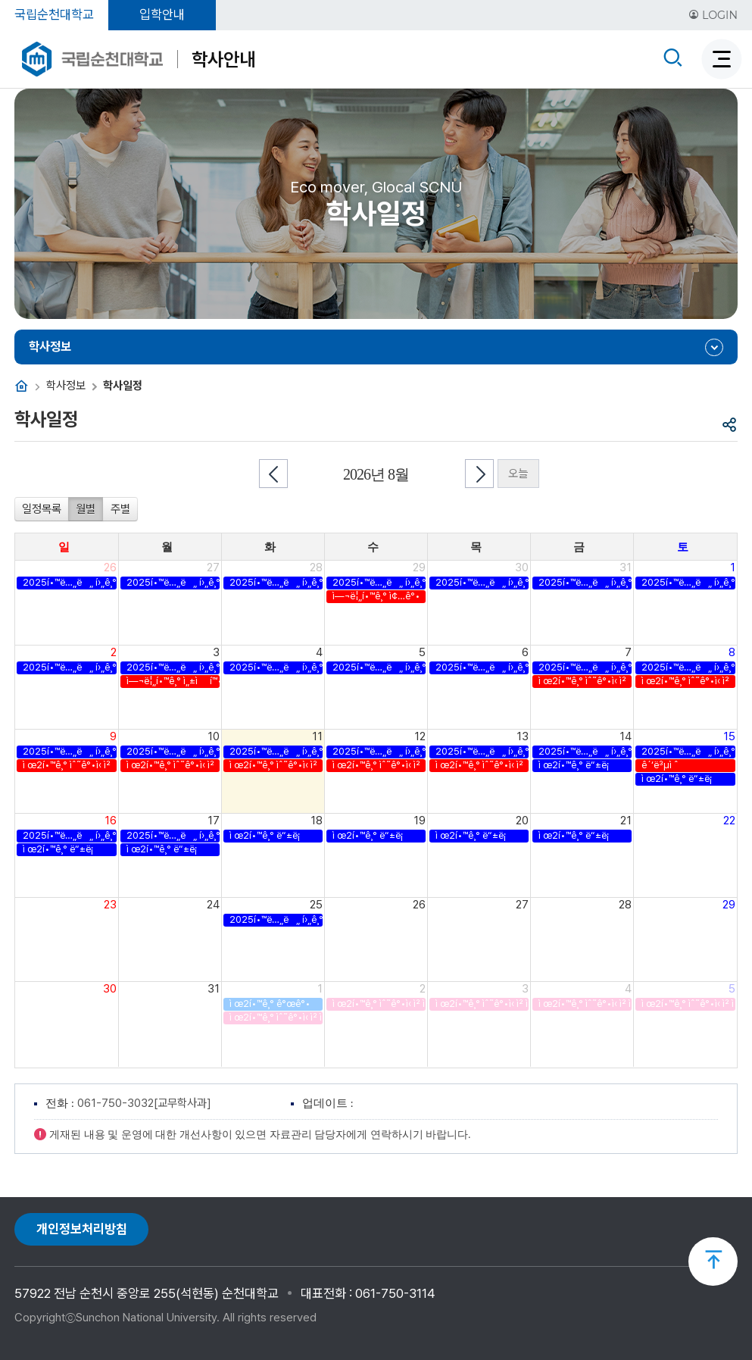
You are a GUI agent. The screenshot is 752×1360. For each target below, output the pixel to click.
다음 (479, 473)
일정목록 (41, 509)
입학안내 (162, 14)
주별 (120, 509)
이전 (273, 473)
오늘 (518, 473)
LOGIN (713, 15)
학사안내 (223, 59)
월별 (85, 509)
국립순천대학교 (54, 14)
